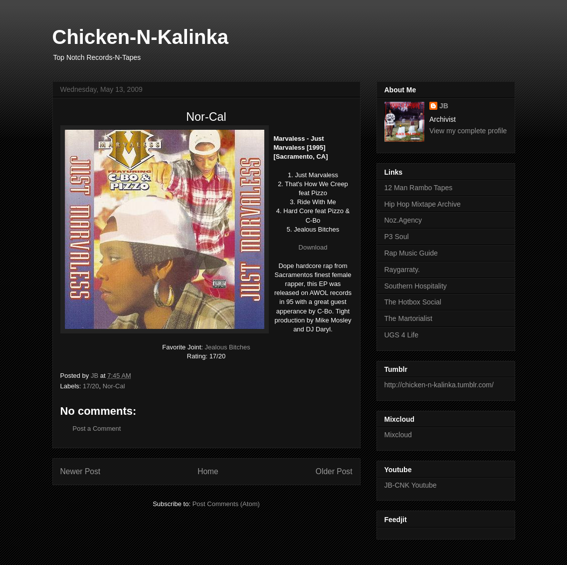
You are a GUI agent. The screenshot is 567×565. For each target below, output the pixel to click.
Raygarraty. (402, 270)
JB (443, 106)
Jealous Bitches (227, 347)
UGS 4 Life (401, 335)
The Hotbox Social (412, 302)
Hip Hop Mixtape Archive (422, 204)
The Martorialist (408, 318)
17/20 (91, 386)
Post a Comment (97, 428)
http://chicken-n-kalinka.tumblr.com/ (439, 385)
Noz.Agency (403, 220)
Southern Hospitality (415, 286)
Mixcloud (398, 435)
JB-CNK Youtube (410, 485)
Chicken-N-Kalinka (140, 37)
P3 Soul (396, 237)
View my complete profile (468, 131)
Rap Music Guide (411, 253)
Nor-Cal (114, 386)
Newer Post (80, 471)
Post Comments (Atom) (226, 504)
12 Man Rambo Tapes (418, 188)
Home (207, 471)
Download (313, 247)
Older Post (334, 471)
